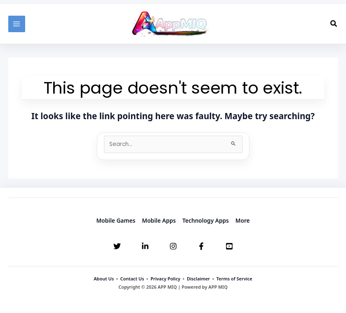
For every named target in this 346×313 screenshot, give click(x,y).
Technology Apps (205, 220)
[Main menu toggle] (16, 24)
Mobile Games (115, 220)
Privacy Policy (165, 278)
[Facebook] (201, 246)
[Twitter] (117, 246)
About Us (104, 278)
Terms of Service (234, 278)
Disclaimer (198, 278)
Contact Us (132, 278)
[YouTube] (229, 246)
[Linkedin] (145, 246)
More (242, 220)
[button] (334, 24)
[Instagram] (173, 246)
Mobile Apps (159, 220)
